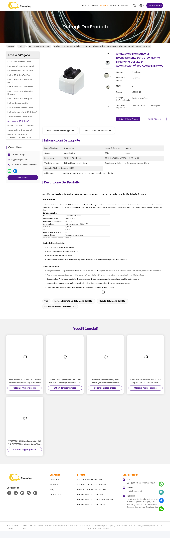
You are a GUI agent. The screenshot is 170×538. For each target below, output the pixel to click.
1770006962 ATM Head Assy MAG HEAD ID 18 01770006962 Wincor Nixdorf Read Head (25, 443)
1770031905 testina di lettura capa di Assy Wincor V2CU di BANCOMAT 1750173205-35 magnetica (145, 381)
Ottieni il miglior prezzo (128, 119)
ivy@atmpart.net (20, 159)
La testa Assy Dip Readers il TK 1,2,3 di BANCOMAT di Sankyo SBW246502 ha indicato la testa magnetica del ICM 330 (65, 381)
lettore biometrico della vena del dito (73, 301)
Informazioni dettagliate (60, 130)
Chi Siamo (93, 5)
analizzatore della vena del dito (60, 306)
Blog (52, 489)
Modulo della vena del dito (112, 301)
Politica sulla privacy (12, 527)
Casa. (83, 5)
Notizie (113, 5)
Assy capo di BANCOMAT (39, 46)
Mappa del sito (27, 527)
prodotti (104, 5)
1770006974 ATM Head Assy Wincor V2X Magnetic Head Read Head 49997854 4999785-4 (105, 381)
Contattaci (123, 5)
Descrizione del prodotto (97, 130)
